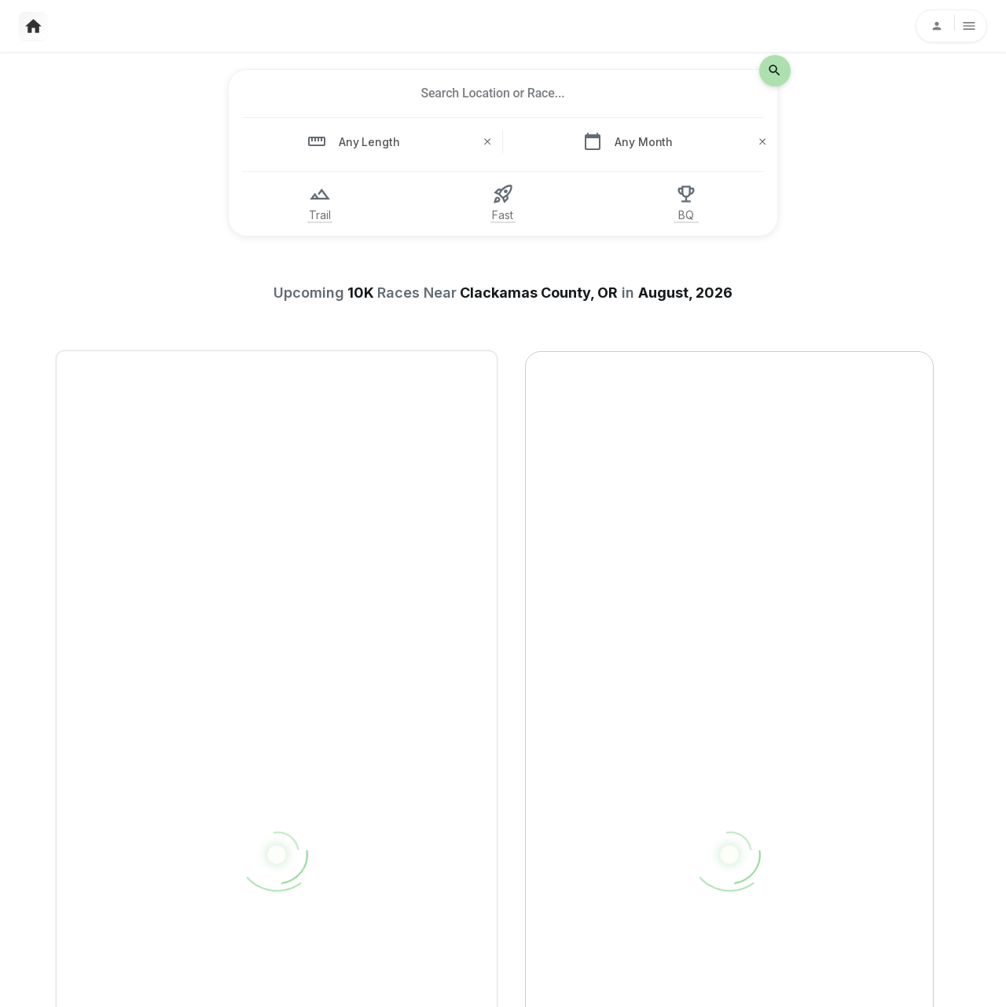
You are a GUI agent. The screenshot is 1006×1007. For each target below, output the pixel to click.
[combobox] (492, 93)
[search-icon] (775, 70)
